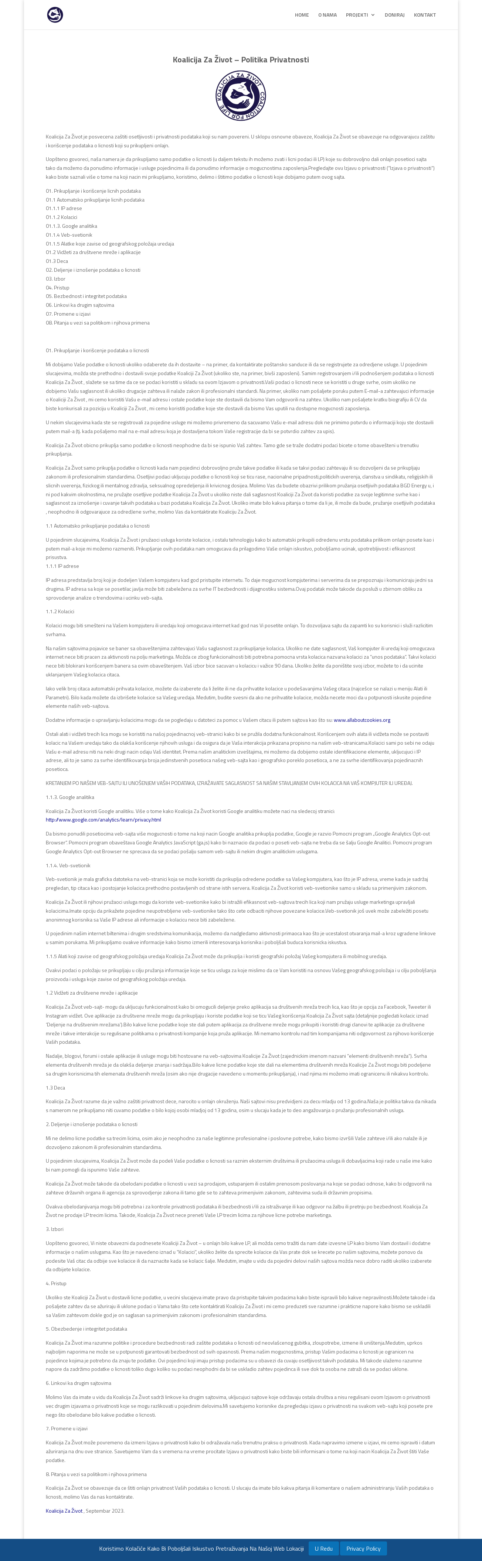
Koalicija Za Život (64, 1510)
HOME (302, 15)
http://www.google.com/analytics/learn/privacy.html (103, 819)
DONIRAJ (395, 15)
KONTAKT (425, 15)
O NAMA (327, 15)
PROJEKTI (357, 15)
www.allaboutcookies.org (362, 720)
